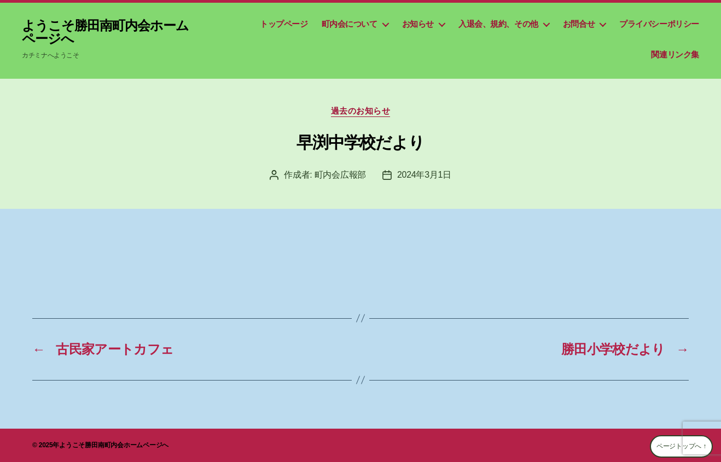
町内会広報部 (340, 174)
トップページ (284, 23)
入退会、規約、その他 (498, 23)
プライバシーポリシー (659, 23)
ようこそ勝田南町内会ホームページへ (105, 32)
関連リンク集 (675, 54)
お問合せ (579, 23)
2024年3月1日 (424, 174)
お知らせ (418, 23)
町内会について (349, 23)
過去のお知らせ (361, 110)
